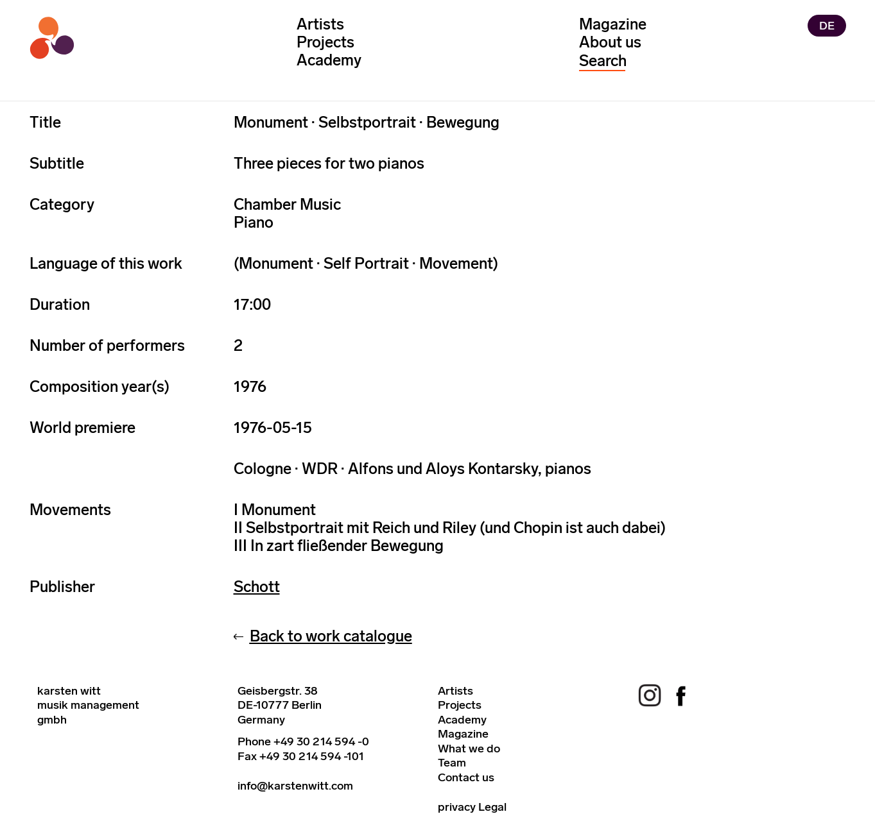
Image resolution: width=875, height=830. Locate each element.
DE (827, 26)
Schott (257, 586)
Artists (320, 24)
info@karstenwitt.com (295, 786)
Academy (329, 60)
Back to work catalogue (331, 636)
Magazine (612, 24)
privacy (457, 807)
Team (452, 763)
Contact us (466, 777)
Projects (325, 42)
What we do (469, 748)
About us (610, 42)
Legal (492, 807)
